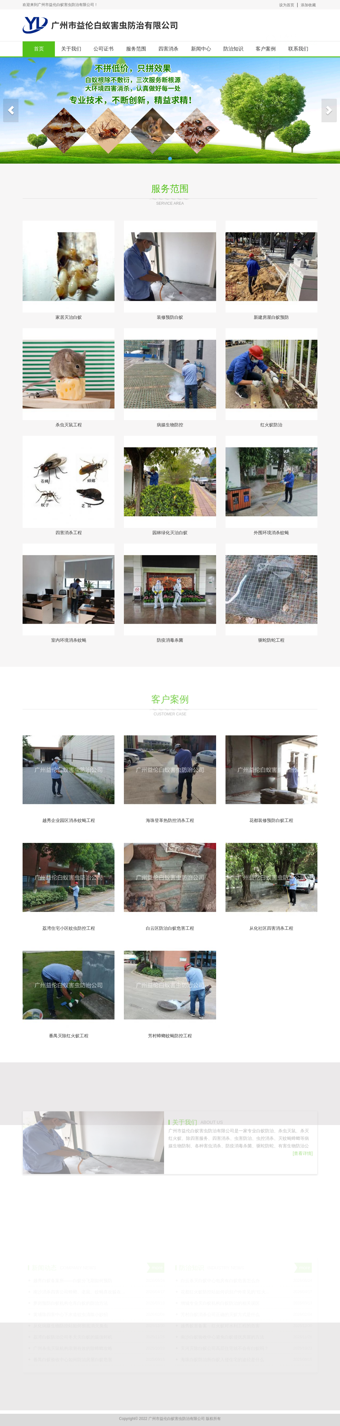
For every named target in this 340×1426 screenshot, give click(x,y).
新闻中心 (201, 48)
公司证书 (103, 48)
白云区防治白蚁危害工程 (170, 928)
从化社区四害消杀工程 (271, 928)
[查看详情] (303, 1181)
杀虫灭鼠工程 (69, 424)
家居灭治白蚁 (69, 317)
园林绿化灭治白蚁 (170, 532)
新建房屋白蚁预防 (271, 317)
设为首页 (286, 5)
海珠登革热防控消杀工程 (170, 820)
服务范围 (136, 48)
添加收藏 (308, 5)
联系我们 (298, 48)
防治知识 (233, 48)
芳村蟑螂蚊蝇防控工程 (170, 1035)
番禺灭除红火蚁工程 (68, 1035)
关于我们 (71, 48)
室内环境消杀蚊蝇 (68, 640)
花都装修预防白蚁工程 (271, 820)
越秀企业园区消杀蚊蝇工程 (68, 820)
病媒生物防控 (170, 424)
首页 (39, 48)
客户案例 (266, 48)
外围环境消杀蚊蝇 (271, 532)
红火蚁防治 (271, 424)
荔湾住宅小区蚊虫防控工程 (68, 928)
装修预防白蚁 (170, 317)
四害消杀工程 (69, 532)
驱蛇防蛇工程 (271, 640)
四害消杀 (168, 48)
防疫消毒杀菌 (170, 640)
